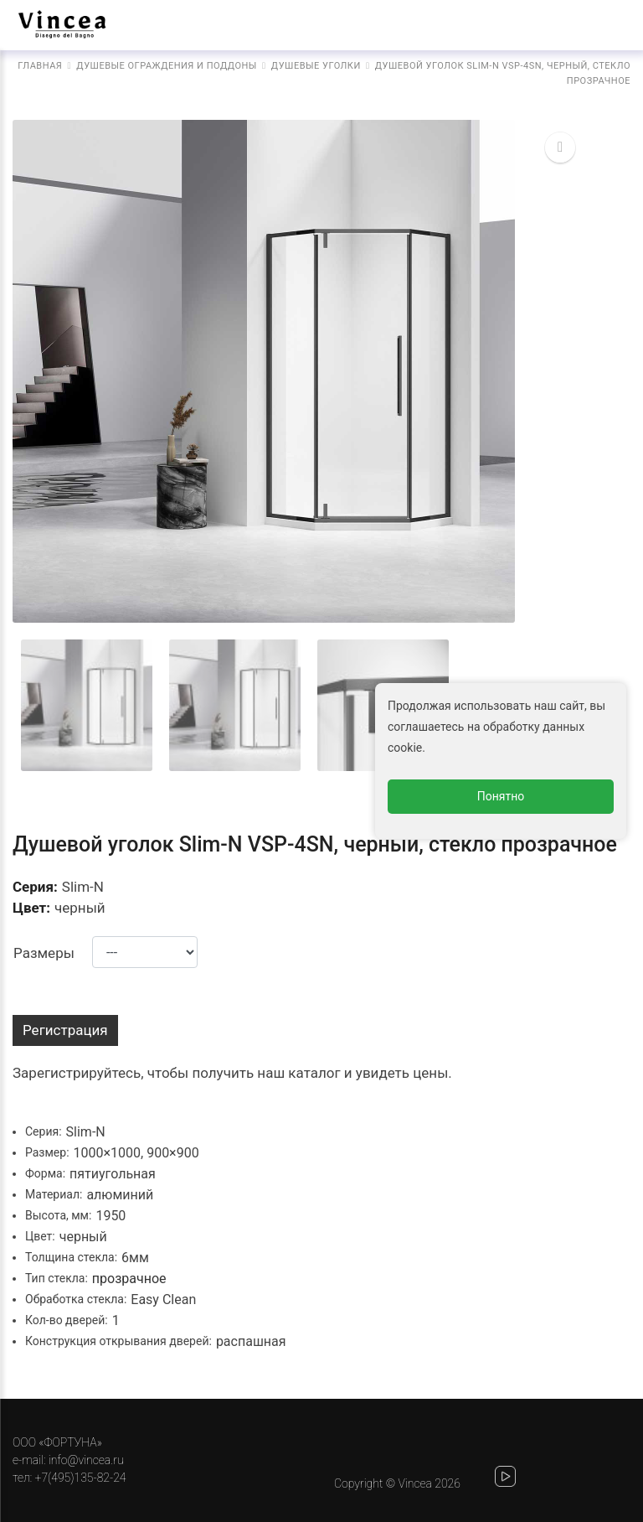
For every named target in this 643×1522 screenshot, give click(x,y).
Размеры (44, 953)
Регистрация (65, 1030)
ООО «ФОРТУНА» (57, 1442)
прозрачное (129, 1278)
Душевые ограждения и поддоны (166, 65)
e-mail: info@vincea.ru (68, 1460)
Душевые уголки (316, 65)
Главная (40, 65)
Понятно (501, 796)
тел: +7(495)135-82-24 (69, 1477)
